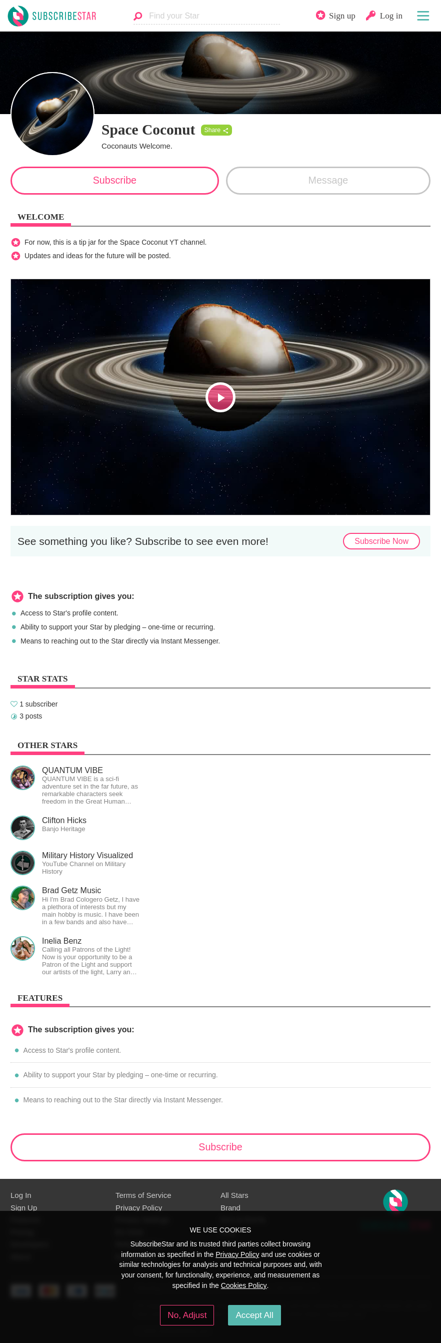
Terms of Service (143, 1195)
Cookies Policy (244, 1285)
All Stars (234, 1195)
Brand (230, 1207)
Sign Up (23, 1207)
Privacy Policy (139, 1207)
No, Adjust (187, 1315)
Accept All (254, 1315)
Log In (21, 1195)
